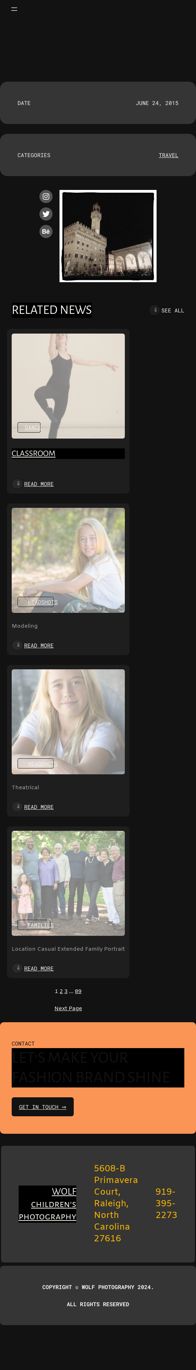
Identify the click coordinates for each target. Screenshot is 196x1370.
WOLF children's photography (47, 1204)
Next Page (68, 1008)
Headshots (43, 602)
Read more (39, 483)
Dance (33, 427)
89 (78, 991)
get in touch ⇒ (43, 1106)
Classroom (33, 453)
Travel (168, 155)
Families (40, 925)
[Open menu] (14, 9)
